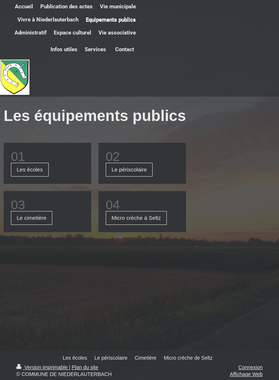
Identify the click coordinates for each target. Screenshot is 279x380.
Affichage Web (246, 374)
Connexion (250, 367)
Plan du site (85, 367)
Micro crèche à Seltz (136, 218)
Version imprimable (42, 367)
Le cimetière (31, 218)
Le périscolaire (129, 169)
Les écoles (30, 169)
